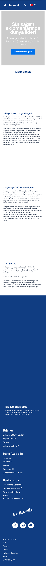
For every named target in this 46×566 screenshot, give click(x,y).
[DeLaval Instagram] (23, 525)
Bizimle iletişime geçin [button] (23, 51)
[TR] (34, 5)
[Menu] (43, 5)
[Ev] (11, 4)
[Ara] (25, 5)
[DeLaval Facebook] (15, 525)
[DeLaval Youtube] (31, 525)
